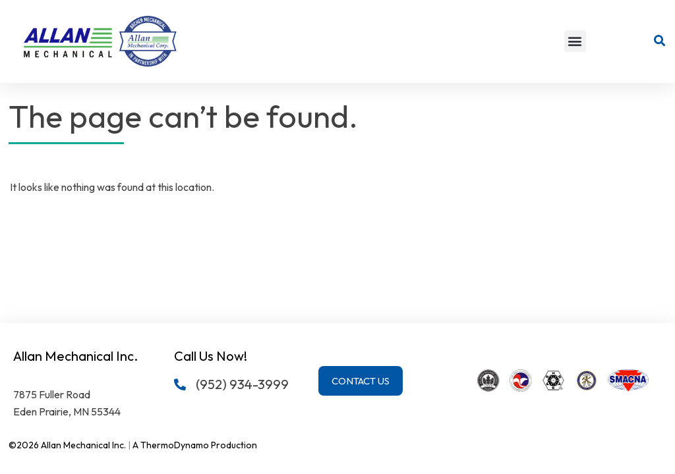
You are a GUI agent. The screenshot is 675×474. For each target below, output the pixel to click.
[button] (575, 41)
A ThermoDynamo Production (194, 445)
